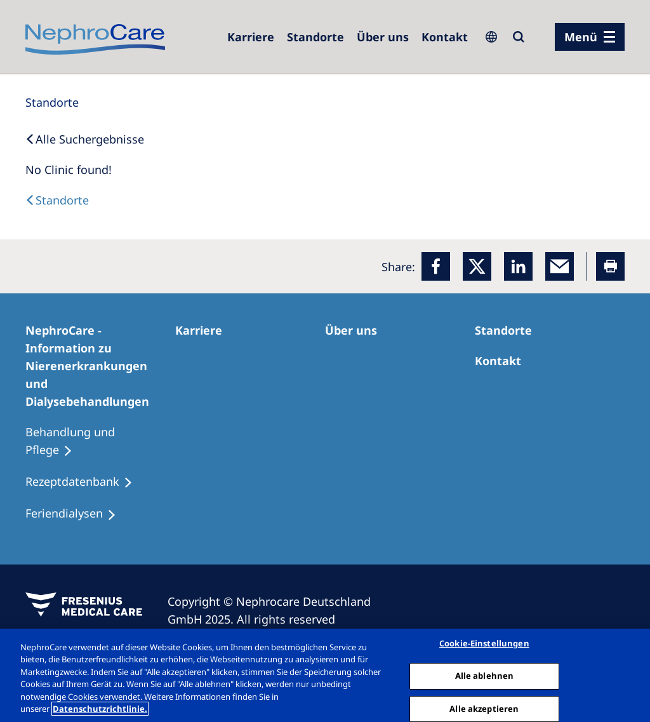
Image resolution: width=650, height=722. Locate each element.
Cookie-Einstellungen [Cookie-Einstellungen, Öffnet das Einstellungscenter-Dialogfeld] (484, 644)
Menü (580, 36)
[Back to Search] (84, 139)
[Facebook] (435, 266)
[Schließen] (630, 674)
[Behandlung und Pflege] (100, 441)
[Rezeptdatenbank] (84, 481)
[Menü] (590, 37)
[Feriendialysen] (76, 513)
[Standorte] (52, 102)
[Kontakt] (444, 37)
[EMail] (559, 266)
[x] (477, 266)
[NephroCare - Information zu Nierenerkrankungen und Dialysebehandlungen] (100, 365)
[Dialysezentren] (315, 37)
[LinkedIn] (518, 266)
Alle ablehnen (484, 675)
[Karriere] (251, 37)
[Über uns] (382, 37)
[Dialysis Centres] (57, 200)
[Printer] (610, 266)
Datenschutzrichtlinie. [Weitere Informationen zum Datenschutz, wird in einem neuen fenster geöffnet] (100, 708)
